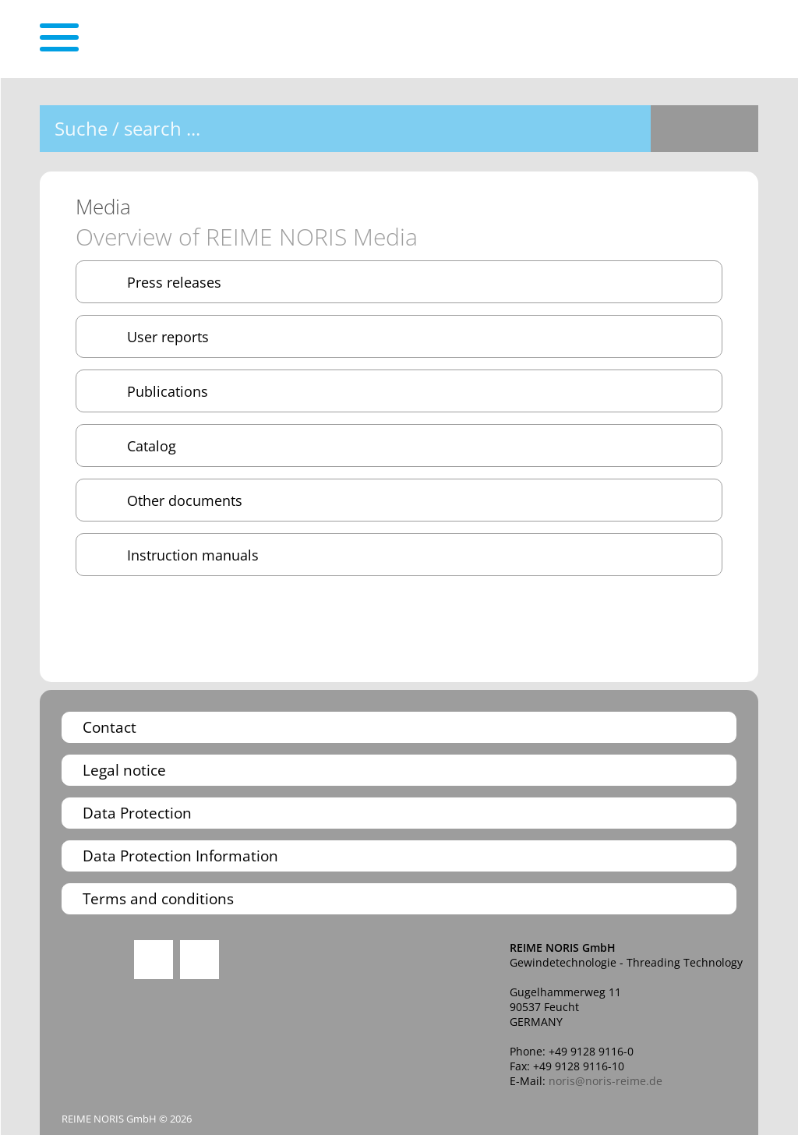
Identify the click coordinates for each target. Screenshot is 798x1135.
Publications (167, 391)
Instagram (153, 959)
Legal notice (124, 769)
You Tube (199, 959)
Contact (109, 726)
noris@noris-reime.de (605, 1080)
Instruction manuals (193, 554)
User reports (168, 336)
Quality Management (89, 978)
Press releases (174, 282)
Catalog (151, 445)
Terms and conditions (158, 898)
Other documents (184, 500)
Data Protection (137, 812)
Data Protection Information (180, 855)
